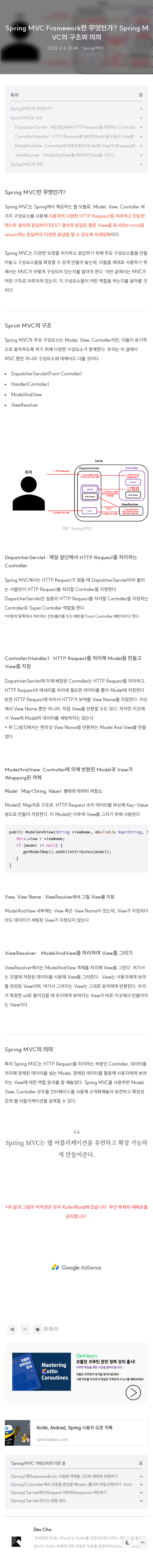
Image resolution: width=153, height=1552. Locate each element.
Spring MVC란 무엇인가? (35, 273)
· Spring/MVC (92, 48)
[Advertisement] (76, 222)
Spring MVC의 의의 (29, 1130)
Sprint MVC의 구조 (28, 406)
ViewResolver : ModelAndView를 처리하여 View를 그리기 (69, 1034)
